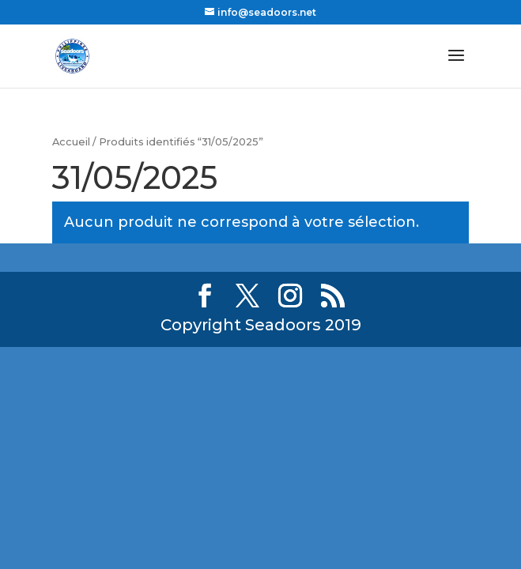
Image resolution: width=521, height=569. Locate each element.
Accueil (71, 142)
